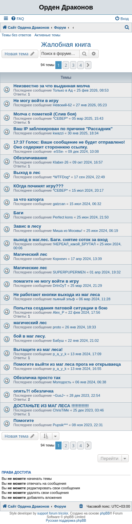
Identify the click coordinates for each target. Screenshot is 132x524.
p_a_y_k (59, 354)
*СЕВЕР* (60, 118)
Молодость (62, 382)
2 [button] (66, 65)
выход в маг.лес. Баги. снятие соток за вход (60, 239)
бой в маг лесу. (29, 336)
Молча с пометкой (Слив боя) (44, 114)
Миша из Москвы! (67, 231)
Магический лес (30, 254)
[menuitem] (17, 19)
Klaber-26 (60, 162)
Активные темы (47, 35)
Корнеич (60, 259)
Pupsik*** (60, 425)
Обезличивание (30, 157)
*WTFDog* (61, 177)
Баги (18, 212)
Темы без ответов (16, 35)
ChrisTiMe (61, 410)
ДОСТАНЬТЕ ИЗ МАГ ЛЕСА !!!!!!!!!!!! (51, 405)
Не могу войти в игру (36, 100)
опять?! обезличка (33, 391)
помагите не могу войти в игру (46, 281)
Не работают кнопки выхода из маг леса (56, 294)
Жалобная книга (66, 44)
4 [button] (80, 65)
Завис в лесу (27, 226)
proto (57, 327)
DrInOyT (59, 286)
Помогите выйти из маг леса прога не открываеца (67, 364)
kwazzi (58, 133)
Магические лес (30, 267)
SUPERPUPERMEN (69, 272)
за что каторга (28, 199)
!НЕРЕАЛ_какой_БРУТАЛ (74, 244)
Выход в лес (26, 172)
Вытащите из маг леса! (38, 349)
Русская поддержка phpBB (66, 520)
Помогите (23, 420)
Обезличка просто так (37, 377)
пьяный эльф (64, 299)
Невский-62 (62, 105)
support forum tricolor (52, 513)
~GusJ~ (59, 395)
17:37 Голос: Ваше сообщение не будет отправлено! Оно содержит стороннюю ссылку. (69, 144)
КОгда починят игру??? (38, 185)
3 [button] (73, 65)
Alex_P (58, 312)
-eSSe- (58, 151)
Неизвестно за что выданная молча (51, 85)
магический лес (30, 322)
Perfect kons (63, 217)
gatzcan (59, 204)
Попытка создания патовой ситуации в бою (60, 308)
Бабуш (58, 340)
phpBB (105, 513)
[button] (88, 65)
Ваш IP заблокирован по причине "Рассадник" (63, 128)
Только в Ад (63, 90)
